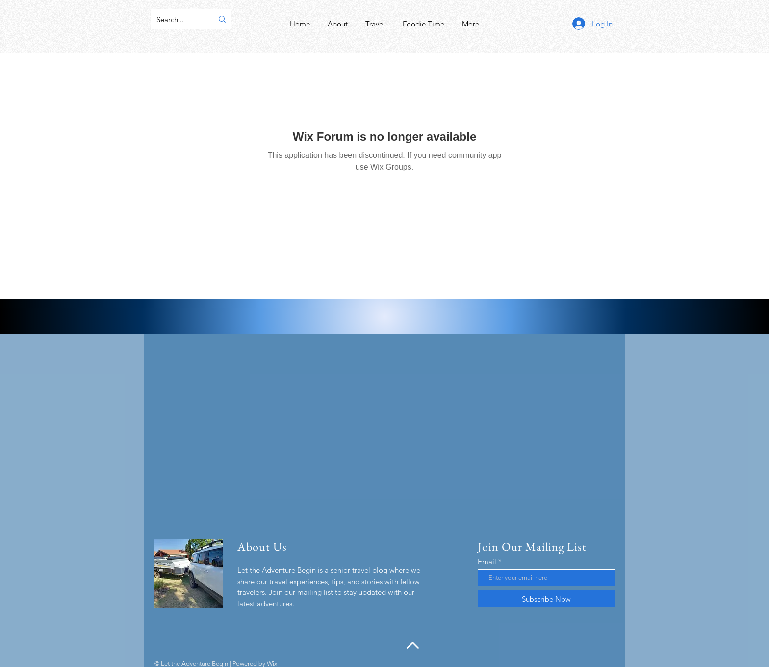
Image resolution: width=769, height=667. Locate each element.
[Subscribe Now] (546, 598)
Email (487, 561)
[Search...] (177, 19)
